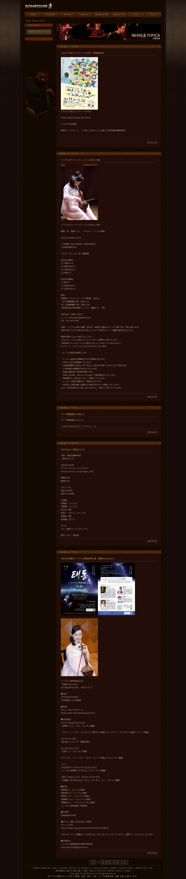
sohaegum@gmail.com (80, 317)
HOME (28, 21)
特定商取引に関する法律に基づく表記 (72, 870)
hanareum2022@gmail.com (74, 847)
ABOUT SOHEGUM (42, 868)
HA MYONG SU (85, 868)
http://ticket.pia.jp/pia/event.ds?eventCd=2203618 (84, 827)
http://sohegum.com (71, 237)
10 (116, 862)
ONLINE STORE (126, 868)
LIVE (150, 868)
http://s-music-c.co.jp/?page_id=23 (77, 471)
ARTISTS (72, 868)
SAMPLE (113, 868)
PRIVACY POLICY (115, 870)
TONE (54, 868)
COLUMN (63, 868)
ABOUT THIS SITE (98, 870)
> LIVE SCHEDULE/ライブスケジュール (78, 426)
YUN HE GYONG (101, 868)
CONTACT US (141, 868)
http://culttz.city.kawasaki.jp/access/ (78, 712)
